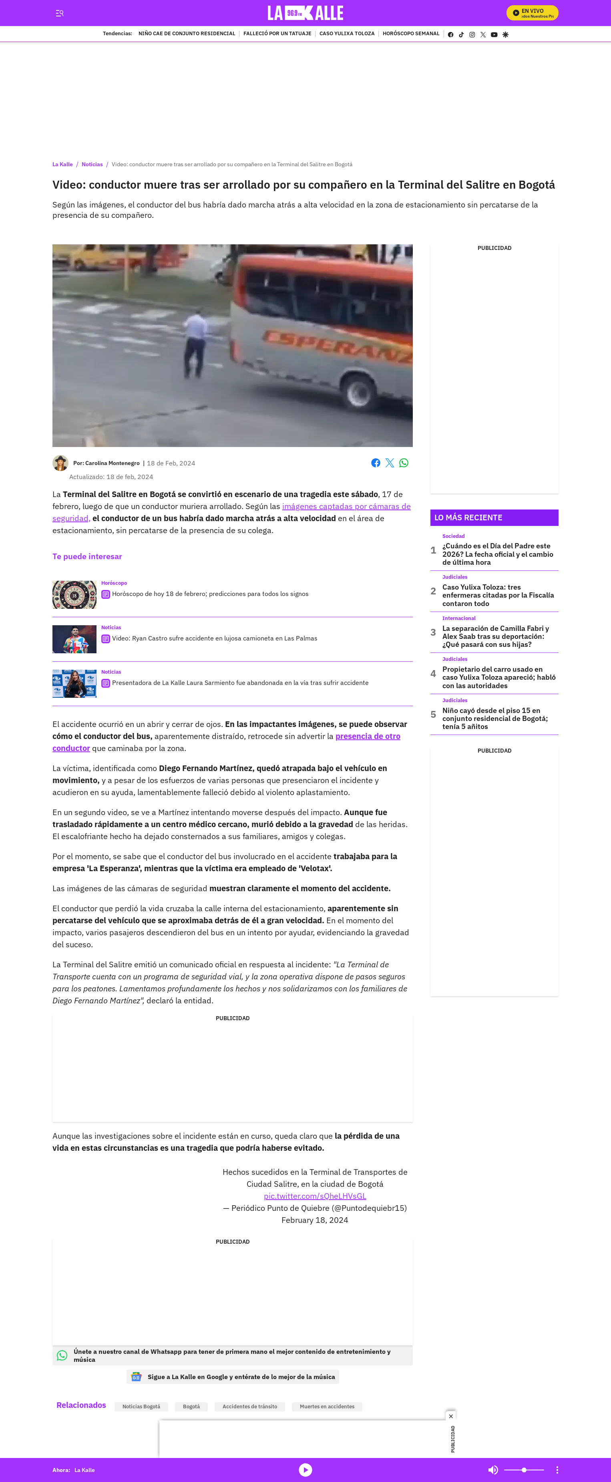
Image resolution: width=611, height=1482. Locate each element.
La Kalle (62, 164)
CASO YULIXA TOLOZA (347, 34)
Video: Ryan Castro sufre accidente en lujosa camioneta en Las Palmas (215, 638)
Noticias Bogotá (141, 1406)
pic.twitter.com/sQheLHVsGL (315, 1195)
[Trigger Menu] (59, 13)
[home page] (305, 13)
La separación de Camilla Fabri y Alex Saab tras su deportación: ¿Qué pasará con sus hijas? (495, 636)
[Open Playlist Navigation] (557, 1470)
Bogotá (191, 1406)
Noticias (92, 164)
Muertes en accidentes (327, 1406)
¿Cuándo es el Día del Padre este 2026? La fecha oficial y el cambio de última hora (497, 554)
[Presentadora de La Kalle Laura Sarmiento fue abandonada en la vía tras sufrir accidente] (74, 684)
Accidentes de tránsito (250, 1406)
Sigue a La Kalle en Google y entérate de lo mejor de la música (233, 1376)
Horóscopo (114, 583)
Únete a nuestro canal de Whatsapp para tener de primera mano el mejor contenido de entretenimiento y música (223, 1355)
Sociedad (453, 536)
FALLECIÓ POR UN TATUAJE (277, 34)
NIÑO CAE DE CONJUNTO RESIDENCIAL (187, 34)
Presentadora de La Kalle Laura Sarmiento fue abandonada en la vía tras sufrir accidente (240, 683)
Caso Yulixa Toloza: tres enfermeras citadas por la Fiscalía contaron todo (498, 595)
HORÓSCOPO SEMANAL (411, 34)
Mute (493, 1470)
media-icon (305, 1470)
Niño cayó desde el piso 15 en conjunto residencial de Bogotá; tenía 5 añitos (495, 718)
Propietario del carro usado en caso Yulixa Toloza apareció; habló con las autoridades (499, 677)
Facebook (376, 463)
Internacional (459, 618)
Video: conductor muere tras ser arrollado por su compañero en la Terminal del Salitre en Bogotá (232, 164)
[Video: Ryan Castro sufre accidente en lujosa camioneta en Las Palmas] (74, 639)
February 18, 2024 (314, 1219)
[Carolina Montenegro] (112, 463)
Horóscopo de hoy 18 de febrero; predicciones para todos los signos (210, 594)
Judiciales (455, 577)
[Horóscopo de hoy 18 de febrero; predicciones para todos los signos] (74, 595)
